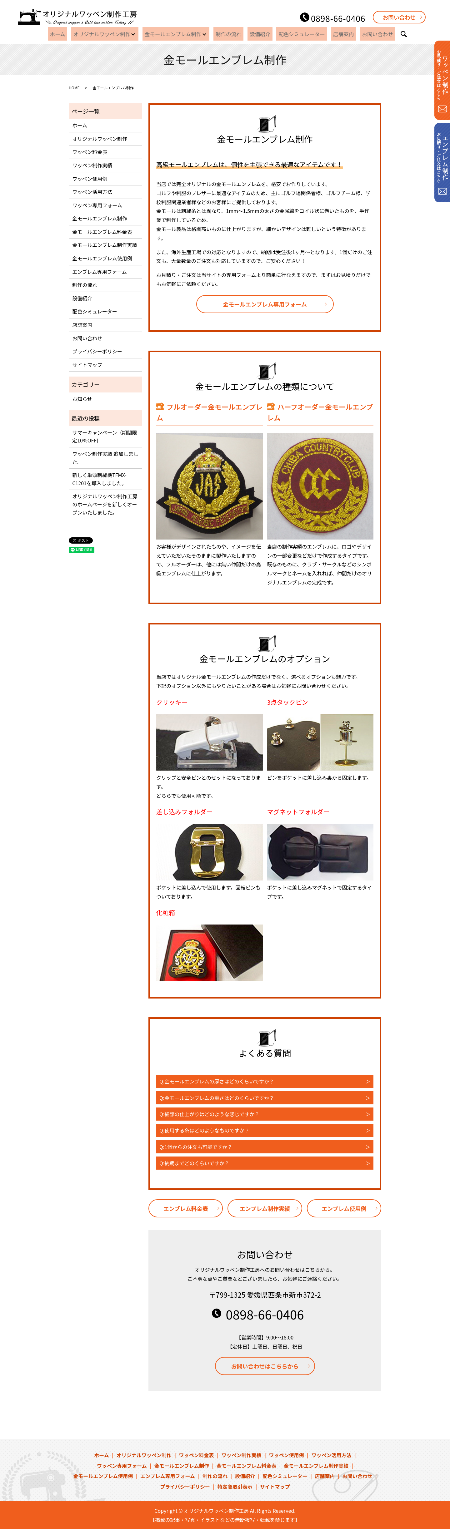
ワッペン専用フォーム (97, 205)
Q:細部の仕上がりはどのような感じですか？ (209, 1114)
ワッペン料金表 (89, 151)
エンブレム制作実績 (265, 1208)
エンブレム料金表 (185, 1208)
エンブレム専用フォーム (99, 271)
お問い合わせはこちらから (265, 1366)
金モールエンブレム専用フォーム (265, 304)
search (395, 34)
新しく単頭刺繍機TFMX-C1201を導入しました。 (99, 479)
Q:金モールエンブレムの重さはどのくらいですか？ (216, 1098)
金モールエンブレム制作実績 (104, 245)
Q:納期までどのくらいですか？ (194, 1163)
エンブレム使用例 (344, 1208)
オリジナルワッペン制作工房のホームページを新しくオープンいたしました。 (104, 504)
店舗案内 (340, 34)
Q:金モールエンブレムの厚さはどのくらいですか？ (216, 1081)
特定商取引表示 (235, 1486)
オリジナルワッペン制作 (105, 34)
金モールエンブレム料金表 (102, 231)
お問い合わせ (399, 17)
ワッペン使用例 (89, 178)
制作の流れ (235, 34)
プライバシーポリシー (97, 351)
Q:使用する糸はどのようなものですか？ (204, 1130)
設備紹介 (263, 34)
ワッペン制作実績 (92, 165)
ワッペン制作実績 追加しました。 (105, 458)
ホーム (64, 34)
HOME (74, 87)
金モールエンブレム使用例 (102, 258)
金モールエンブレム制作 (178, 34)
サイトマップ (87, 364)
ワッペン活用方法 (92, 191)
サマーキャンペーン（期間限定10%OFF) (104, 436)
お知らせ (82, 398)
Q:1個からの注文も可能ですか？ (195, 1147)
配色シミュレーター (302, 34)
